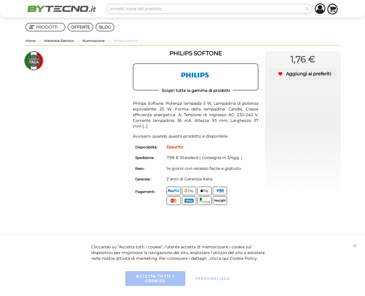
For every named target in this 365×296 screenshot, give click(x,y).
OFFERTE (80, 27)
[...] (144, 126)
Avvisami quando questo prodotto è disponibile (180, 136)
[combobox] (209, 8)
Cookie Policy (243, 258)
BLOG (105, 27)
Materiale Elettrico (59, 41)
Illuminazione (94, 41)
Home (31, 41)
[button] (303, 74)
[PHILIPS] (195, 77)
